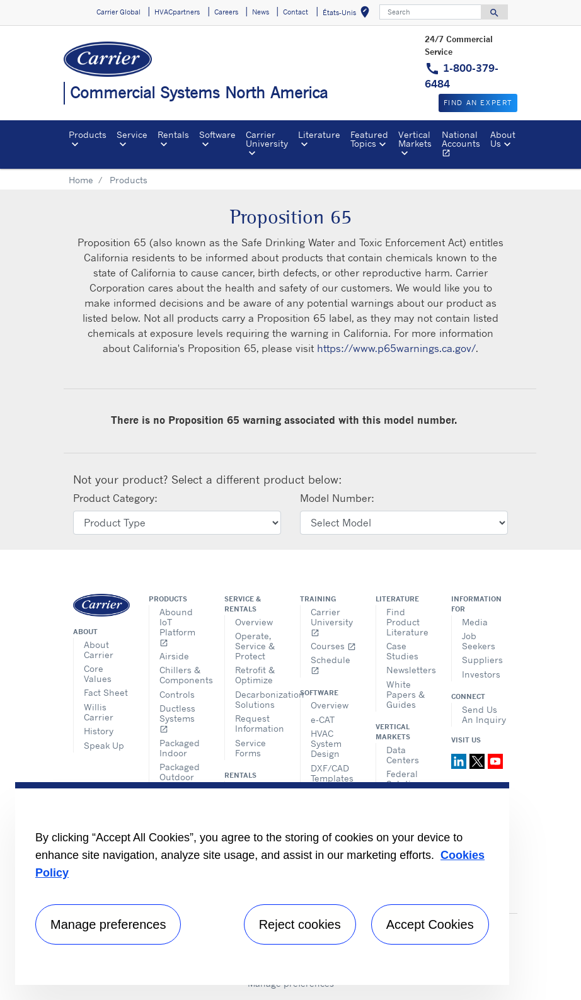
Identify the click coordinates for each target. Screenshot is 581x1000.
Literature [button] (319, 134)
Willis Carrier (98, 712)
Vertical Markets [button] (415, 139)
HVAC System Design (326, 743)
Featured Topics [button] (369, 139)
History (98, 730)
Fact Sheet (106, 692)
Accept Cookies (430, 924)
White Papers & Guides (405, 694)
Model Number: (337, 498)
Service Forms (250, 747)
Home (81, 179)
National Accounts (463, 145)
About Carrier (98, 649)
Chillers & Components (182, 674)
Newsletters (409, 669)
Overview (254, 621)
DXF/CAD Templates (332, 773)
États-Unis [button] (348, 14)
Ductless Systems (177, 718)
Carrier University (332, 621)
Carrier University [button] (267, 139)
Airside (174, 656)
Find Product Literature (407, 621)
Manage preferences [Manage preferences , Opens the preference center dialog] (108, 924)
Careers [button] (226, 12)
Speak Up (104, 745)
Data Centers (402, 754)
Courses (333, 645)
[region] (262, 883)
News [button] (260, 12)
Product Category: (115, 498)
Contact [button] (295, 12)
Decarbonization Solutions (258, 699)
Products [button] (87, 134)
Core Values (98, 673)
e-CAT (323, 719)
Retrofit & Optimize (255, 674)
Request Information (258, 723)
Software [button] (217, 134)
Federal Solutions (406, 778)
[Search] (430, 12)
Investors (481, 674)
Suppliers (482, 659)
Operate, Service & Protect (255, 645)
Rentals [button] (173, 134)
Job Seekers (478, 640)
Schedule (330, 664)
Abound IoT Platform (177, 626)
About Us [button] (502, 139)
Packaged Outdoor (179, 771)
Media (475, 621)
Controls (177, 694)
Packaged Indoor (179, 747)
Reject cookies (300, 924)
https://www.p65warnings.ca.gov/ (396, 348)
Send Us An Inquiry (484, 714)
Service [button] (132, 134)
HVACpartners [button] (177, 12)
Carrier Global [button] (118, 12)
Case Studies (402, 650)
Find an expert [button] (478, 102)
